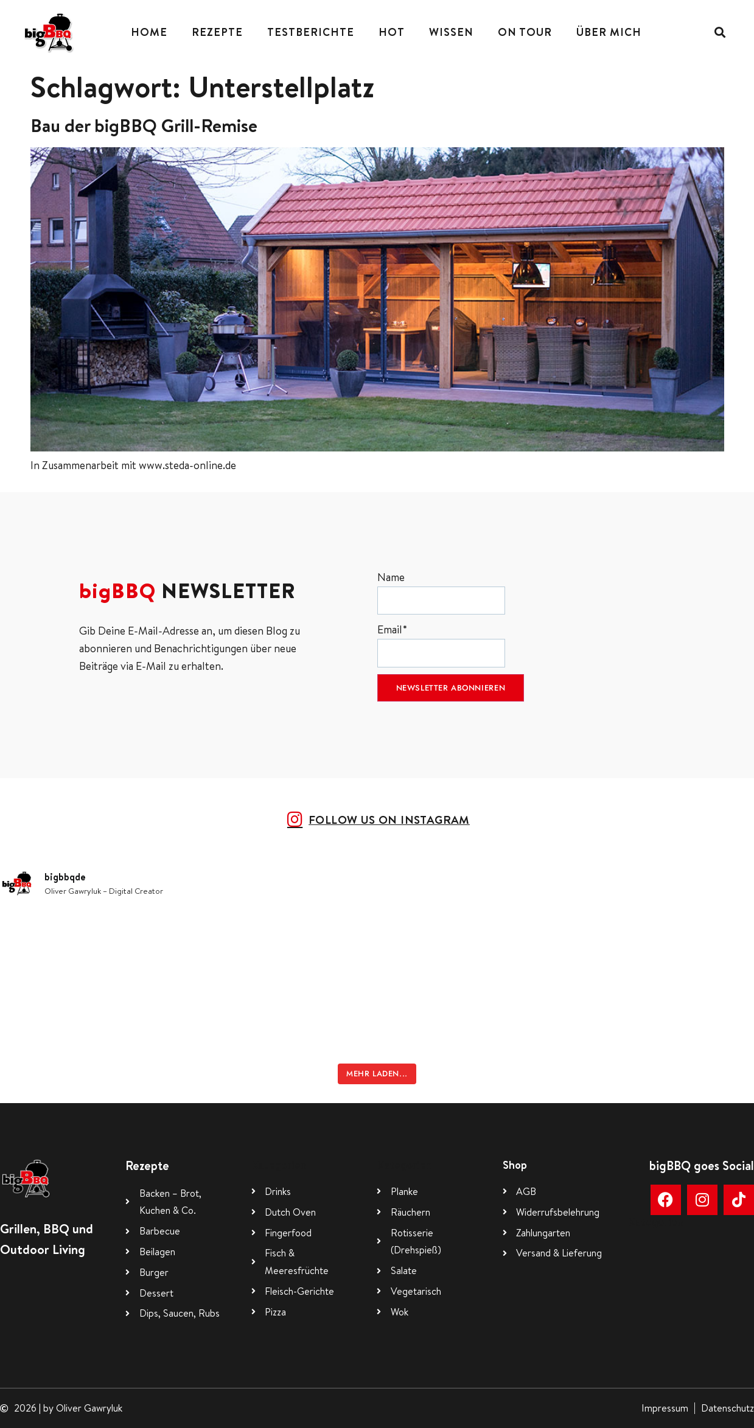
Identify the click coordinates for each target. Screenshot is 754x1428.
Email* (441, 644)
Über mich (608, 32)
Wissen (451, 32)
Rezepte (217, 32)
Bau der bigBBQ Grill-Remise (143, 125)
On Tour (525, 32)
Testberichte (310, 32)
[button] (720, 32)
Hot (392, 32)
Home (149, 32)
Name (441, 592)
